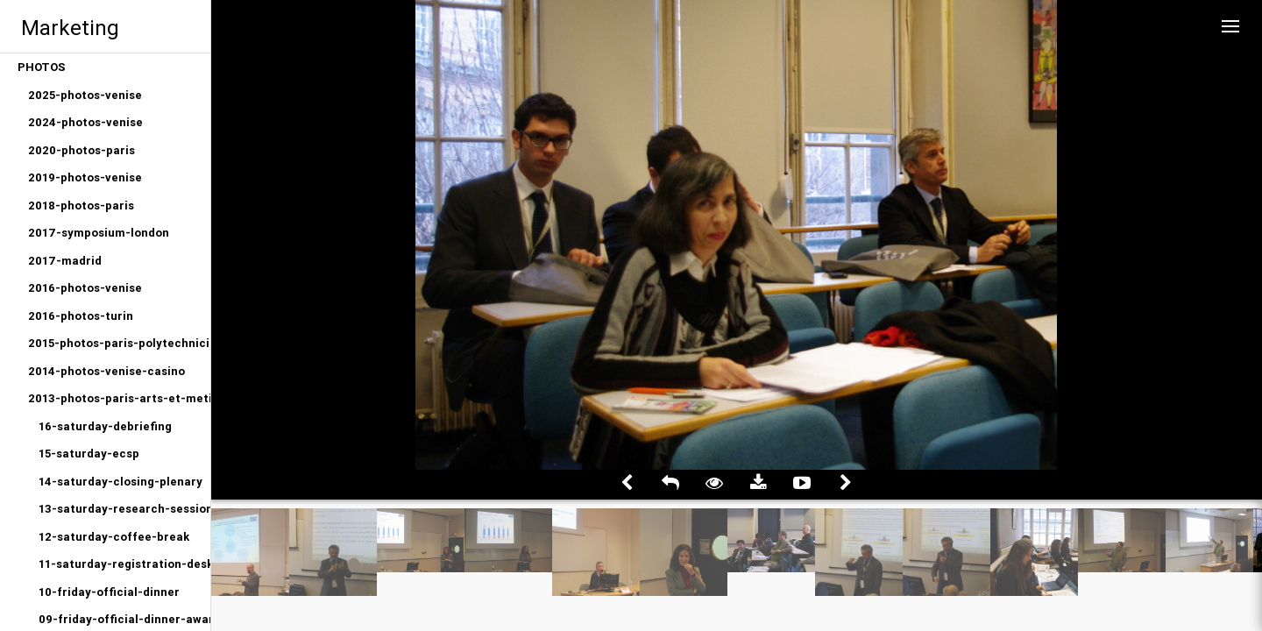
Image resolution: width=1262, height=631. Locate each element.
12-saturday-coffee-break (114, 536)
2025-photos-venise (85, 95)
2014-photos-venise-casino (106, 371)
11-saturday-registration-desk (124, 564)
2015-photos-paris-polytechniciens (119, 343)
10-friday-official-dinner (109, 592)
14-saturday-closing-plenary (120, 481)
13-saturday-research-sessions (124, 508)
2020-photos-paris (81, 150)
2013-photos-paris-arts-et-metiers (119, 398)
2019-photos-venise (85, 177)
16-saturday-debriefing (105, 426)
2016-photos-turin (80, 315)
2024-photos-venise (85, 122)
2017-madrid (65, 260)
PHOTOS (42, 67)
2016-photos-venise (85, 287)
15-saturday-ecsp (89, 453)
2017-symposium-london (98, 232)
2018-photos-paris (81, 205)
